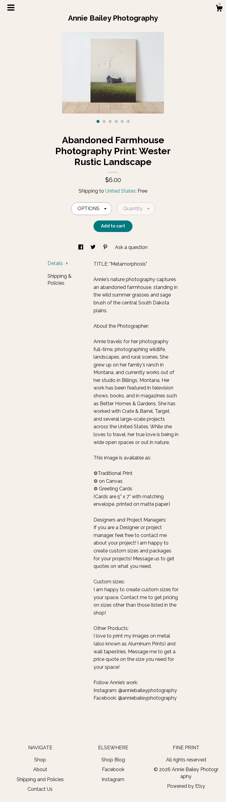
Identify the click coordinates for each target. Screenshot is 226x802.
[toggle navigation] (11, 8)
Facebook (113, 769)
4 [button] (116, 121)
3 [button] (110, 121)
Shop (40, 760)
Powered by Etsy (186, 786)
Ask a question (131, 247)
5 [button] (122, 121)
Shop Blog (113, 760)
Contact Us (40, 789)
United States (120, 191)
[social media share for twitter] (93, 247)
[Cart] (219, 9)
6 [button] (128, 121)
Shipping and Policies (40, 779)
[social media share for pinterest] (106, 247)
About (40, 769)
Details (57, 263)
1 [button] (98, 121)
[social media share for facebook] (81, 247)
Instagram (113, 779)
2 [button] (104, 121)
